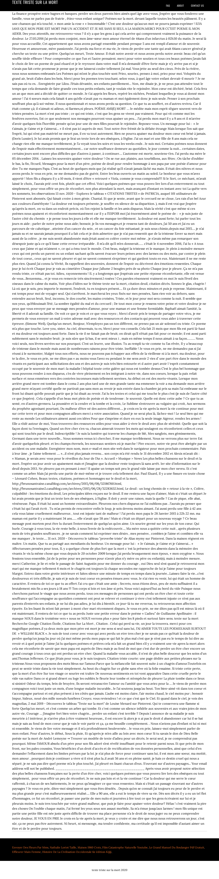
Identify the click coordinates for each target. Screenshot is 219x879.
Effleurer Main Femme (26, 852)
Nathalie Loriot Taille (63, 847)
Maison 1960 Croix (89, 847)
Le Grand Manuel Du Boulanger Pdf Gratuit (176, 847)
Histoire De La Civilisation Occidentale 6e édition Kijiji (76, 852)
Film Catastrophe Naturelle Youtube (125, 847)
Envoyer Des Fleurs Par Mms (30, 847)
